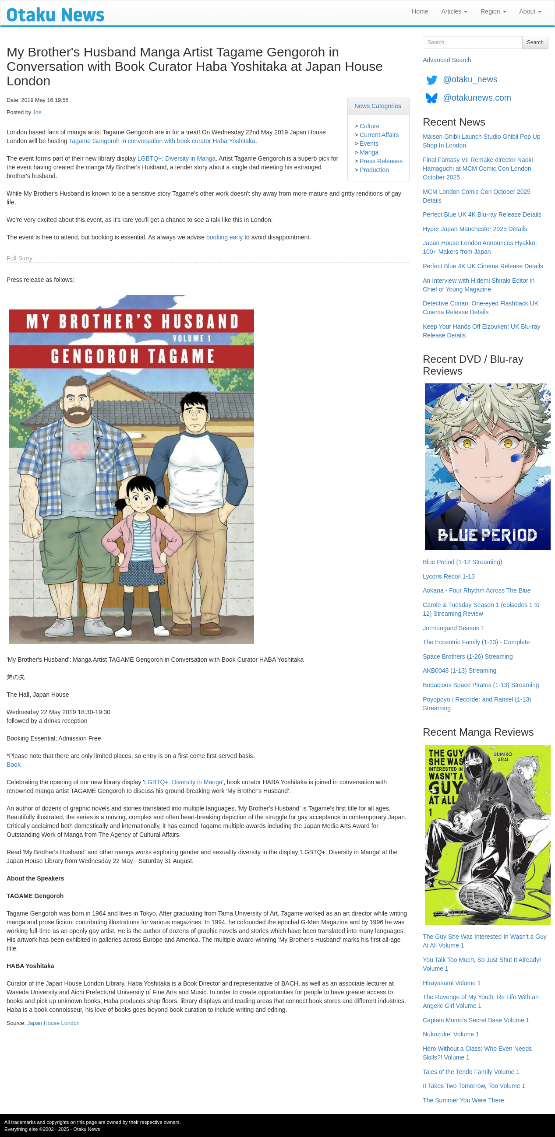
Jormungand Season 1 (453, 628)
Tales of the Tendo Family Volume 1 (471, 1071)
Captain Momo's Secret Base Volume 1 (476, 1020)
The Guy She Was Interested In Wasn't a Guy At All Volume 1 (485, 941)
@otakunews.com (477, 97)
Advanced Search (447, 59)
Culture (369, 126)
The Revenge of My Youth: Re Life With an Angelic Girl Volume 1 (481, 1001)
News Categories (377, 105)
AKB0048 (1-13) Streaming (459, 670)
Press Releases (381, 161)
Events (369, 143)
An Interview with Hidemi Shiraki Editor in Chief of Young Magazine (478, 285)
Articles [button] (454, 11)
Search (535, 42)
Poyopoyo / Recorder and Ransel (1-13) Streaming (477, 704)
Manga (369, 152)
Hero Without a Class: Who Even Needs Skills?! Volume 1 (477, 1053)
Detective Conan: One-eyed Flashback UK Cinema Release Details (480, 308)
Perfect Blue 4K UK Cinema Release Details (483, 266)
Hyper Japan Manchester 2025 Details (475, 228)
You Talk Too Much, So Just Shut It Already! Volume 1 (482, 964)
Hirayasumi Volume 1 (452, 982)
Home (420, 11)
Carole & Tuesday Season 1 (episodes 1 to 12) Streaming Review (481, 609)
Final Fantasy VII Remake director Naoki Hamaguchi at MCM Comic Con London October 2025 (478, 168)
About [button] (530, 11)
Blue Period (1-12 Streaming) (462, 561)
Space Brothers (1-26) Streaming (468, 656)
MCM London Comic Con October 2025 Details (476, 196)
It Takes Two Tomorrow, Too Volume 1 (474, 1085)
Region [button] (493, 11)
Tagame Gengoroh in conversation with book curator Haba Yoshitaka (162, 140)
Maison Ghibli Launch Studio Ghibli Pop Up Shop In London (482, 141)
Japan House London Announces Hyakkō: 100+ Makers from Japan (480, 247)
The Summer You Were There (463, 1100)
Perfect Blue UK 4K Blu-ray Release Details (482, 214)
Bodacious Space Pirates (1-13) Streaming (481, 684)
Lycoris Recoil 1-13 (449, 576)
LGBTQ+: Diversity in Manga (177, 158)
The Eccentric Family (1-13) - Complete (476, 642)
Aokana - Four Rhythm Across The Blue (476, 590)
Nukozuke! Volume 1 (451, 1034)
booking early (224, 237)
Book (14, 764)
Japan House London (53, 1023)
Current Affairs (379, 134)
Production (374, 169)
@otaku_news (470, 79)
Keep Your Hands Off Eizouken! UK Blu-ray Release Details (481, 331)
